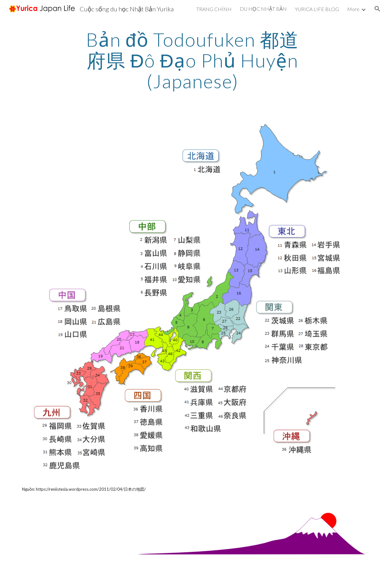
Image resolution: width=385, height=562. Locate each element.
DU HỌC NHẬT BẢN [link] (263, 9)
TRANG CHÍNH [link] (214, 9)
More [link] (353, 9)
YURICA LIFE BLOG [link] (317, 9)
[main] (193, 60)
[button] (377, 8)
